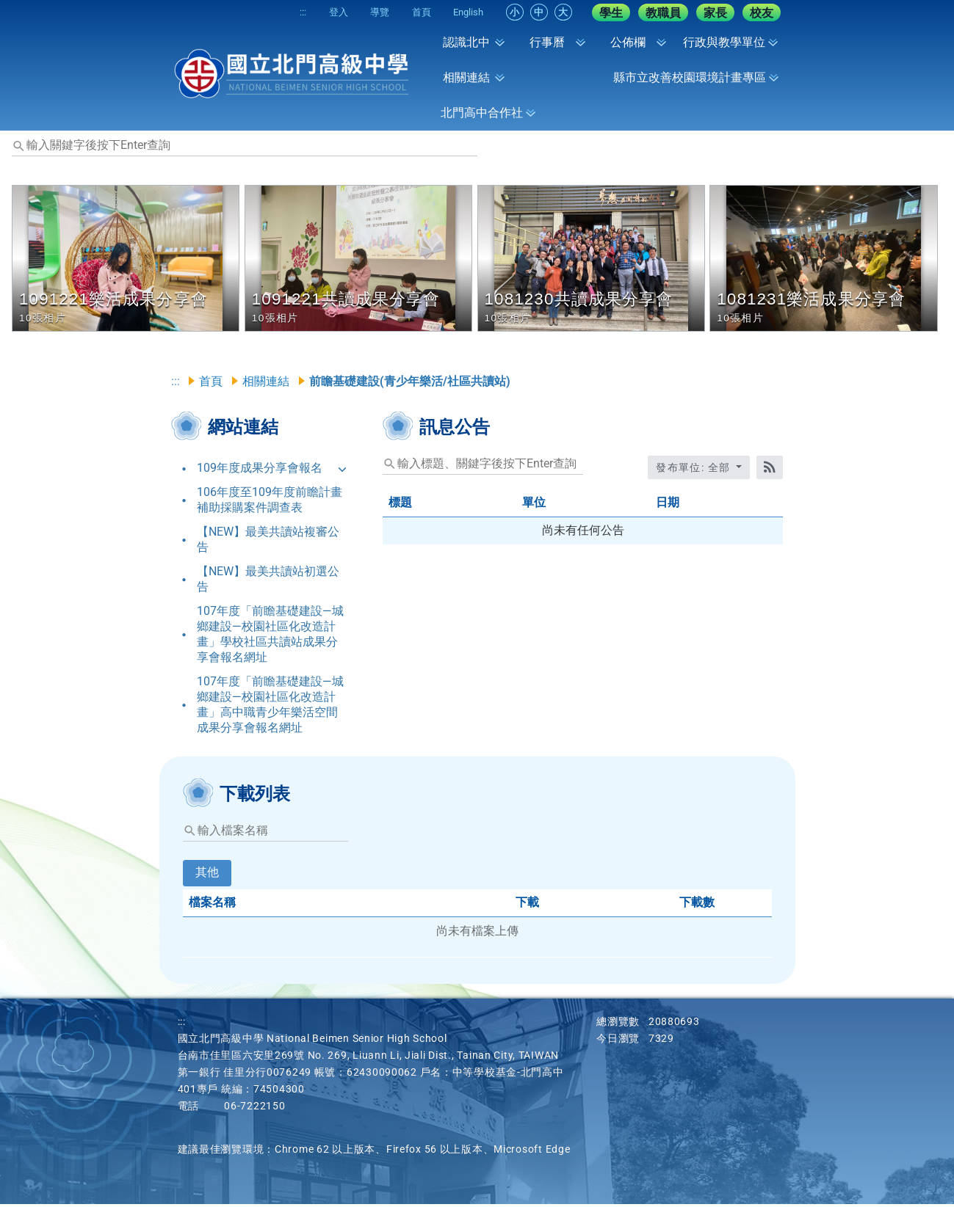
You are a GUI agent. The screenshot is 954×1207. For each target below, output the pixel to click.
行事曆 (547, 42)
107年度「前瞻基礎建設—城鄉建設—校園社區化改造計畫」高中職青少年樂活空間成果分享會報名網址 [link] (270, 707)
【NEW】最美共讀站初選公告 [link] (268, 581)
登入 (314, 12)
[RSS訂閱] (769, 469)
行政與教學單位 (724, 42)
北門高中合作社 (482, 113)
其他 (207, 875)
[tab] (207, 885)
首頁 (411, 12)
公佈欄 (628, 42)
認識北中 (466, 42)
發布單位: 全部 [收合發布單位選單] (695, 469)
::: (272, 12)
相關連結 (466, 77)
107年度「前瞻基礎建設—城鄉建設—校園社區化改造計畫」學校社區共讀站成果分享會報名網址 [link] (270, 636)
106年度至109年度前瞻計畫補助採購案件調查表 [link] (269, 502)
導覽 (362, 12)
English (465, 12)
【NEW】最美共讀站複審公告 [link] (268, 541)
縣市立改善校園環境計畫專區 (689, 77)
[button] (128, 258)
